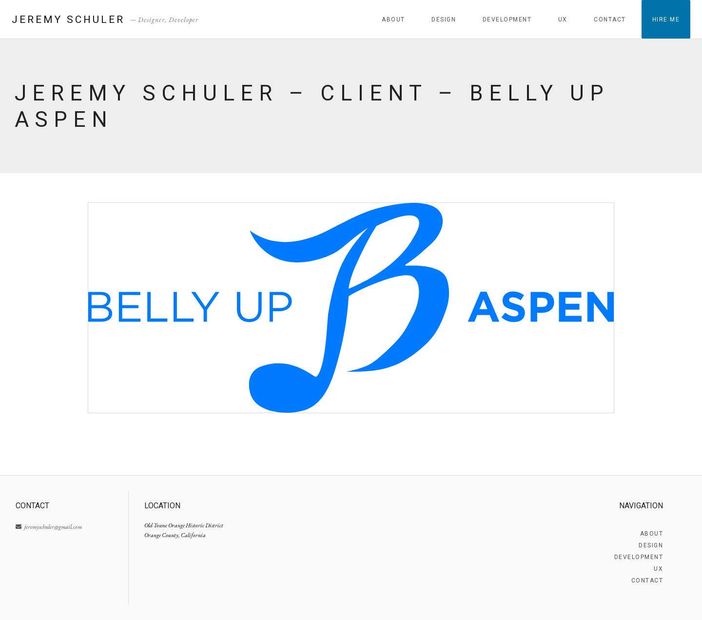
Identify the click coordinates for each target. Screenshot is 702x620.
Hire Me (666, 19)
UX (562, 19)
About (393, 19)
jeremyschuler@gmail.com (49, 527)
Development (507, 19)
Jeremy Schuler (68, 19)
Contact (610, 19)
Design (443, 19)
